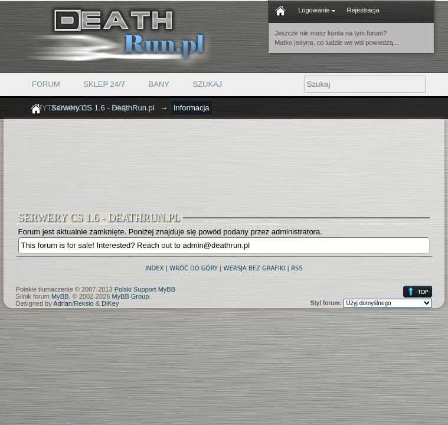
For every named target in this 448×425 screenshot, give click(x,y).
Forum (46, 84)
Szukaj (208, 84)
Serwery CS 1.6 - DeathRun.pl (103, 107)
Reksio (84, 303)
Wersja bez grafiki (255, 268)
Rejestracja (363, 10)
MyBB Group (130, 296)
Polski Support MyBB (145, 289)
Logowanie (316, 10)
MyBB (59, 296)
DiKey (110, 303)
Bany (158, 84)
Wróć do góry (193, 268)
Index (154, 268)
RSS (297, 268)
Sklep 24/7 (104, 84)
